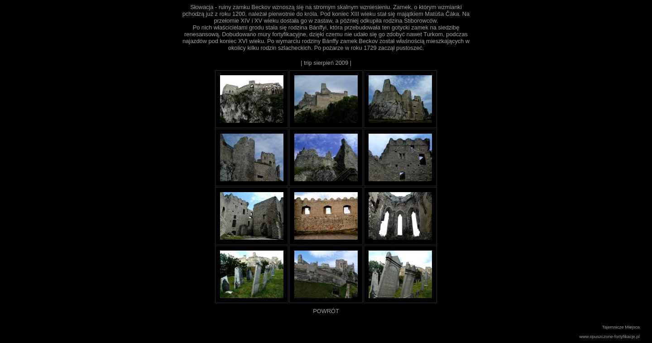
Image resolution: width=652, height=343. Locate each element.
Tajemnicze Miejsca (621, 326)
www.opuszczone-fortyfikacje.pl (610, 336)
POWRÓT (326, 311)
